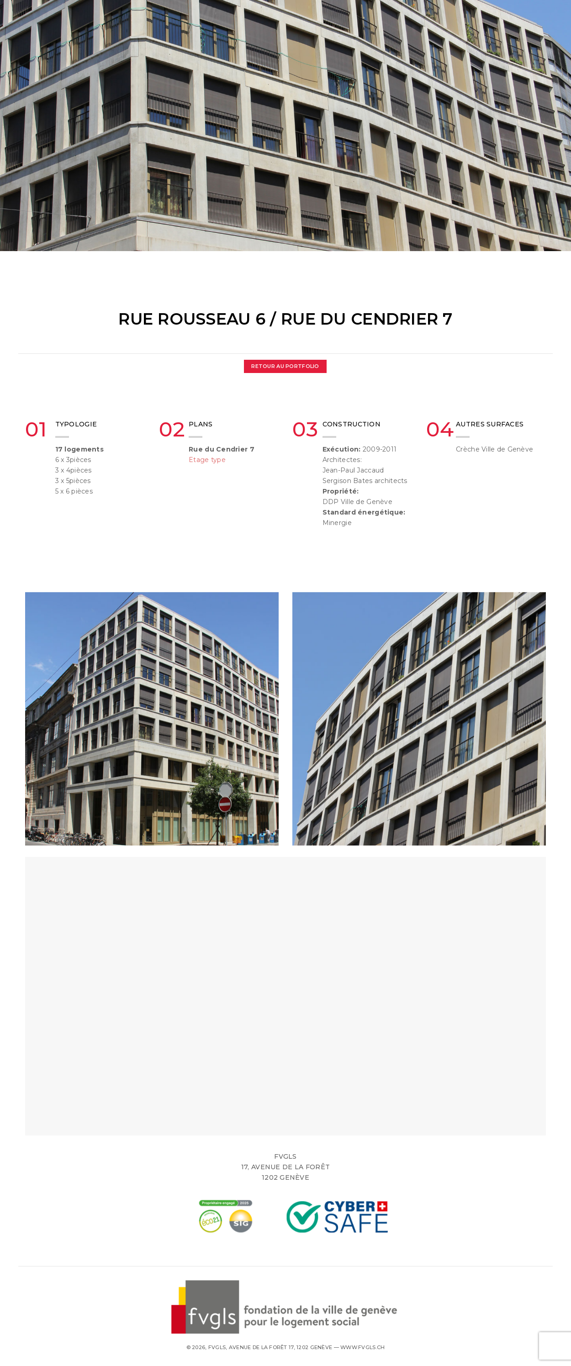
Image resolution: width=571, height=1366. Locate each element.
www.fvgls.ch (362, 1347)
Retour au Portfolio (285, 366)
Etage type (207, 460)
